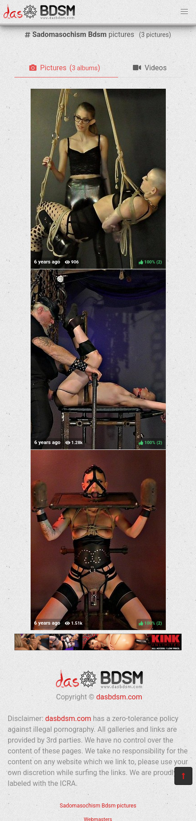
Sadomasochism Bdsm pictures (98, 806)
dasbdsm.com (119, 697)
